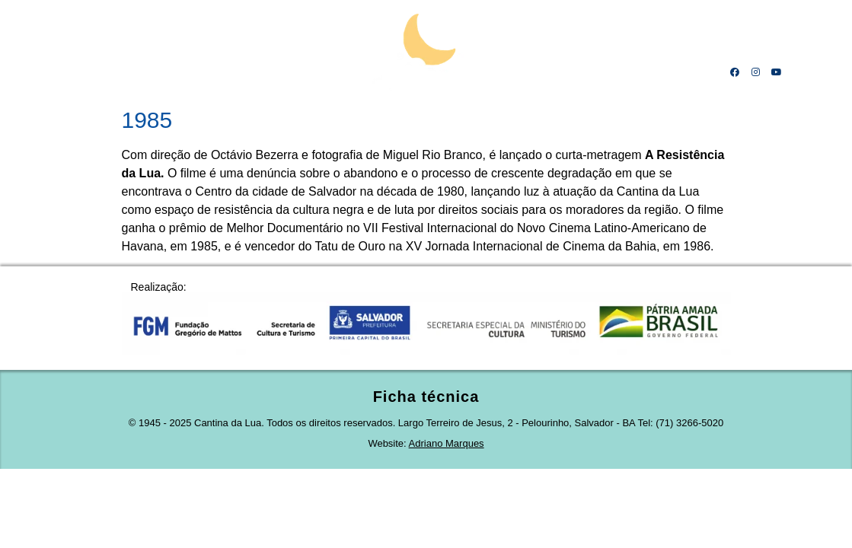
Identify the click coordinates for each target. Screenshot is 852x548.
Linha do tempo (221, 72)
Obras (499, 72)
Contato (686, 72)
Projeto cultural (318, 72)
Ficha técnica (426, 396)
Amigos (624, 72)
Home (79, 72)
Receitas (561, 72)
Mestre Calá (138, 72)
